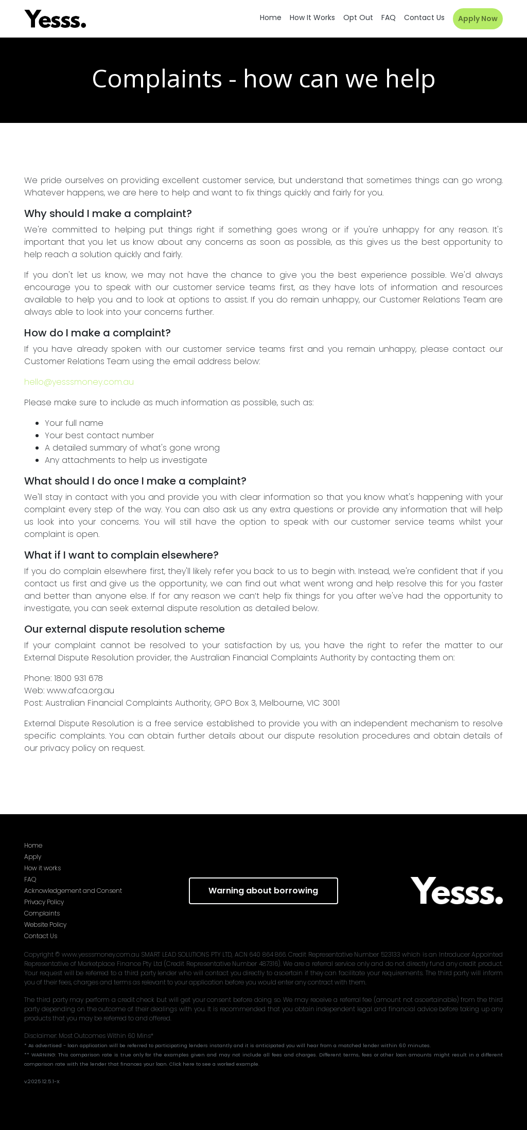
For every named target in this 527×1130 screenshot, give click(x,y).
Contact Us (40, 935)
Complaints (42, 913)
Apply (32, 856)
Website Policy (45, 924)
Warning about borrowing (263, 890)
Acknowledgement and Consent (73, 890)
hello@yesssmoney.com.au (79, 382)
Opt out (358, 17)
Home (271, 17)
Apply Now (478, 18)
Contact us (424, 17)
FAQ (388, 17)
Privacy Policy (44, 902)
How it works (312, 17)
